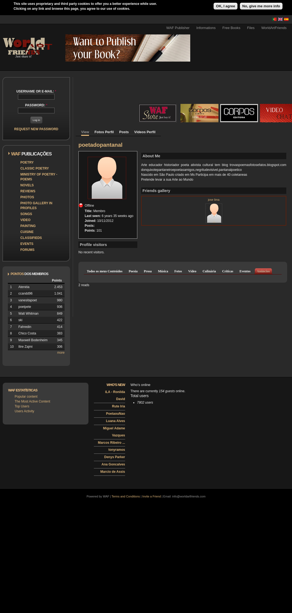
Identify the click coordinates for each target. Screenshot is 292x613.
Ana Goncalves (113, 464)
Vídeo (192, 271)
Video (25, 220)
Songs (26, 214)
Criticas (227, 271)
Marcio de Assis (112, 472)
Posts (124, 132)
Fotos (178, 271)
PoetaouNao (115, 414)
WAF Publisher (178, 28)
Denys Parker (114, 457)
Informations (205, 28)
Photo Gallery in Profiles (36, 205)
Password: (36, 105)
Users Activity (24, 411)
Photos (27, 197)
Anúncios (263, 271)
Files (251, 28)
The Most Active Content (32, 401)
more (61, 353)
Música (163, 271)
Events (26, 244)
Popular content (26, 396)
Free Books (231, 28)
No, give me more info (261, 6)
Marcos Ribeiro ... (111, 443)
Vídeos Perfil (144, 132)
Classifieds (31, 238)
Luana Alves (115, 421)
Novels (27, 185)
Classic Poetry (34, 168)
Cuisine (27, 232)
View (85, 132)
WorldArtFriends (274, 28)
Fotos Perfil (104, 132)
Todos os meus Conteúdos (104, 271)
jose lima (214, 199)
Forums (27, 250)
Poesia (133, 271)
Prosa (148, 271)
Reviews (27, 191)
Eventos (244, 271)
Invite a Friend (151, 496)
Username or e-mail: (36, 91)
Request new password (36, 129)
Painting (28, 226)
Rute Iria (118, 406)
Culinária (209, 271)
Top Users (22, 406)
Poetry (27, 162)
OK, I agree (225, 6)
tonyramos (116, 450)
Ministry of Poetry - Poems (38, 177)
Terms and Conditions (126, 496)
